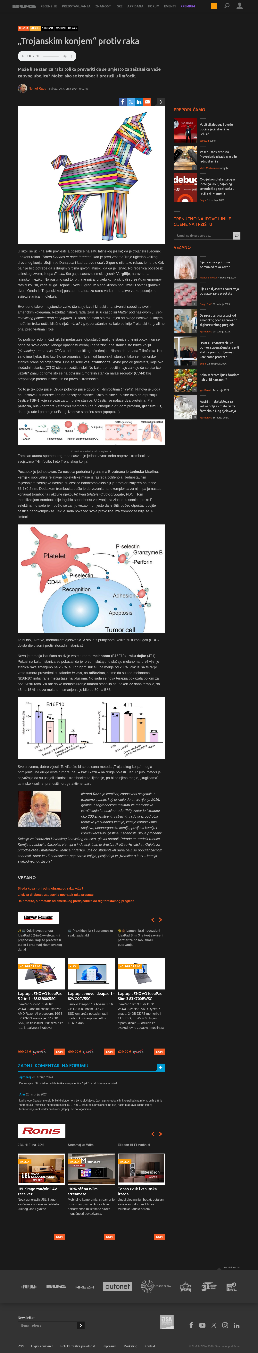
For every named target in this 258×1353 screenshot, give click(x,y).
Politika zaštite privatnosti (78, 1346)
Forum (159, 10)
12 (194, 331)
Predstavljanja (81, 10)
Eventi (175, 10)
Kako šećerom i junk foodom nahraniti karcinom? (219, 377)
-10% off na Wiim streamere (83, 1191)
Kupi (59, 1051)
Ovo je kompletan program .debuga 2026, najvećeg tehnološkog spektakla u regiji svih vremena (218, 186)
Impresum (109, 1346)
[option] (41, 991)
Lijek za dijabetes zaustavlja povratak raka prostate (56, 894)
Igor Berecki (206, 331)
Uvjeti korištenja (42, 1346)
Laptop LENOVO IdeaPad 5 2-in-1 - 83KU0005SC (40, 996)
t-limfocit (47, 28)
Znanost (108, 10)
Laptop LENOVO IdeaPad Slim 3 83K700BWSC (140, 996)
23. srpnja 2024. (43, 1077)
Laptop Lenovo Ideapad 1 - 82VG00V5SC (91, 996)
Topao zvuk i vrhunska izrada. (137, 1191)
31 (194, 417)
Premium (193, 10)
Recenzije (54, 10)
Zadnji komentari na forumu (53, 1065)
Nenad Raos (37, 88)
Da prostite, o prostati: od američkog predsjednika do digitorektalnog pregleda (76, 901)
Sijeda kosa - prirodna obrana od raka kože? (50, 888)
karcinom (61, 28)
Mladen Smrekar (208, 277)
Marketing (130, 1346)
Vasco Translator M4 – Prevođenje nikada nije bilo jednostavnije (218, 156)
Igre (124, 10)
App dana (141, 10)
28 (194, 390)
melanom (72, 28)
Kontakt (150, 1346)
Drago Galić (206, 304)
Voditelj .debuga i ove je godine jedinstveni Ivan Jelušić (216, 129)
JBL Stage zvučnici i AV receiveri (37, 1191)
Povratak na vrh (231, 1267)
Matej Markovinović (210, 168)
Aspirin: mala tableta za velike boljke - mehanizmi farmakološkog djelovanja (218, 406)
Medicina (35, 28)
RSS (21, 1346)
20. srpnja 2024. (37, 1094)
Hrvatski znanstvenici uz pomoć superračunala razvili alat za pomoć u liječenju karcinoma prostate (219, 350)
